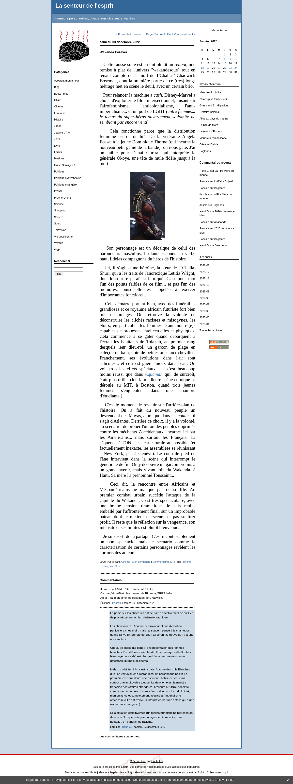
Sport (57, 223)
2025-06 (204, 310)
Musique (59, 158)
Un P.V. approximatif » (181, 34)
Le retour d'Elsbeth (211, 131)
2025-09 (204, 291)
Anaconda (220, 222)
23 (230, 68)
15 (224, 63)
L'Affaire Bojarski (209, 111)
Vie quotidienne (63, 236)
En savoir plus (224, 780)
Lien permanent (141, 561)
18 (202, 68)
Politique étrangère (65, 184)
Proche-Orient (62, 197)
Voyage (58, 242)
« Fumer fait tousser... (130, 34)
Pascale (204, 181)
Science (59, 204)
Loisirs (58, 152)
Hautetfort (157, 761)
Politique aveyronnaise (67, 177)
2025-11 (204, 278)
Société (58, 217)
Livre (57, 145)
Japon (58, 125)
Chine (57, 100)
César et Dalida (209, 144)
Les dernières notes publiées (147, 766)
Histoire (58, 119)
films (117, 566)
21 (219, 68)
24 (235, 68)
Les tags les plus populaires (183, 766)
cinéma (187, 561)
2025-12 (204, 272)
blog (224, 772)
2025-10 (204, 284)
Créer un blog (138, 761)
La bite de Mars (209, 124)
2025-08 (204, 297)
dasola (203, 194)
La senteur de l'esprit (84, 5)
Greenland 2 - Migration (214, 105)
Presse (58, 190)
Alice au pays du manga (214, 118)
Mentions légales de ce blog (115, 772)
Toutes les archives (211, 330)
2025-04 (204, 324)
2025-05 (204, 317)
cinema (104, 566)
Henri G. (205, 170)
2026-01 (204, 265)
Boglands (205, 151)
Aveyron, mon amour (66, 80)
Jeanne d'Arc (62, 132)
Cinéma (58, 106)
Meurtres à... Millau (211, 92)
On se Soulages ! (64, 165)
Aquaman (154, 374)
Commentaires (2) (163, 561)
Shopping (59, 210)
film (111, 566)
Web (57, 249)
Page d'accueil (155, 34)
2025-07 (204, 304)
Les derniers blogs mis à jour (110, 766)
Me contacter (219, 30)
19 (207, 68)
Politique (59, 171)
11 (202, 63)
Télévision (60, 229)
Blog (57, 86)
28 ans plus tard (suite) (213, 99)
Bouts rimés (61, 93)
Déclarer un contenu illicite (80, 772)
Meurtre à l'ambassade (213, 137)
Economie (60, 113)
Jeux (57, 138)
